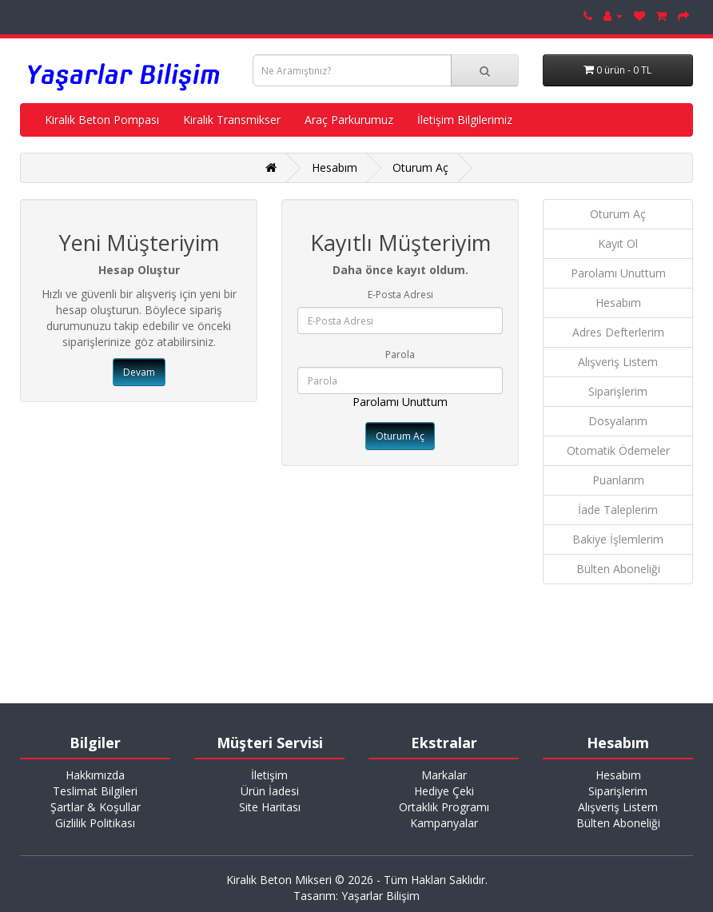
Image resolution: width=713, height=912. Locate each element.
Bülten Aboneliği (618, 568)
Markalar (444, 775)
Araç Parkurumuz (349, 119)
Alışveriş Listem (618, 361)
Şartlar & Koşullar (95, 806)
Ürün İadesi (270, 790)
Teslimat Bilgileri (95, 790)
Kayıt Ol (618, 243)
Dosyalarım (617, 420)
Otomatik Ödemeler (618, 450)
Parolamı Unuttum (400, 401)
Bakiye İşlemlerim (617, 539)
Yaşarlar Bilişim (380, 895)
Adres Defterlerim (618, 332)
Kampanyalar (444, 822)
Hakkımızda (95, 775)
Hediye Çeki (444, 790)
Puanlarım (618, 480)
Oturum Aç (420, 167)
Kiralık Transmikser (232, 119)
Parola (400, 354)
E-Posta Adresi (400, 294)
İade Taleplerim (618, 509)
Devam (139, 372)
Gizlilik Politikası (95, 822)
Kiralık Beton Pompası (102, 119)
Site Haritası (270, 806)
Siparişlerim (617, 391)
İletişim (269, 775)
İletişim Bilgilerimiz (464, 119)
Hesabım (334, 167)
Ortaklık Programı (444, 806)
